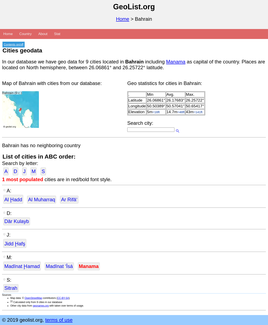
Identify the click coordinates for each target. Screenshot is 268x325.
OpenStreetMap (33, 298)
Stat (57, 34)
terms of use (58, 320)
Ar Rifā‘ (69, 199)
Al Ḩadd (13, 199)
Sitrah (10, 288)
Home (122, 19)
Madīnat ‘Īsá (59, 266)
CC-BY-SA (63, 298)
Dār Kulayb (16, 221)
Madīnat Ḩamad (22, 266)
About (42, 34)
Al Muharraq (41, 199)
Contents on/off (13, 44)
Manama (175, 61)
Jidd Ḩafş (14, 243)
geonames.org (41, 305)
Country (25, 34)
